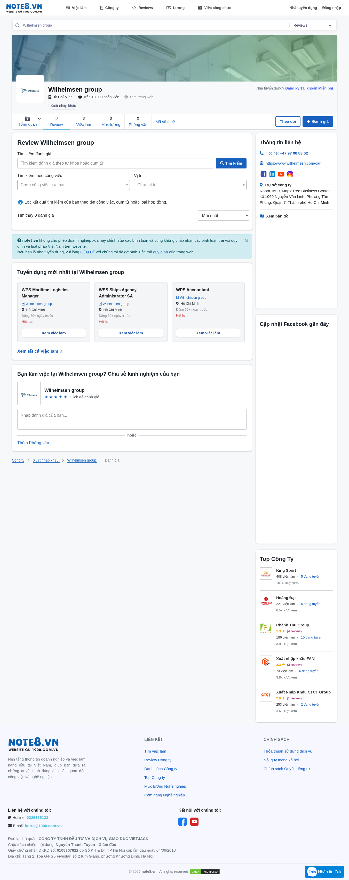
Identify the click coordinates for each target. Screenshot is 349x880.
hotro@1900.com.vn (43, 826)
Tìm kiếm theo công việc (39, 175)
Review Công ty (157, 760)
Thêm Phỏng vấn (33, 443)
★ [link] (46, 397)
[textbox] (74, 185)
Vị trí (138, 175)
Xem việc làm (54, 332)
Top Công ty (154, 777)
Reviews (142, 8)
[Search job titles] (115, 163)
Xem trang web (138, 97)
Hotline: (287, 153)
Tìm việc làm (155, 751)
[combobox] (154, 25)
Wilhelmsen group (82, 460)
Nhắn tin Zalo (324, 872)
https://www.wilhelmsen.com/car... (294, 163)
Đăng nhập (331, 8)
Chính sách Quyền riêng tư (287, 768)
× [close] (247, 240)
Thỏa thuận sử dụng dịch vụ (288, 751)
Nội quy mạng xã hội (281, 760)
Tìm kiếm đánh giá (34, 154)
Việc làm (76, 8)
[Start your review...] (132, 420)
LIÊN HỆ (87, 252)
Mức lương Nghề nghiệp (165, 786)
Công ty (109, 8)
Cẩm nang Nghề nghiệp (164, 795)
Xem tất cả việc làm (41, 351)
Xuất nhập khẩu (46, 460)
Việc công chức (214, 8)
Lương (175, 8)
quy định (160, 252)
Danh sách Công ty (160, 768)
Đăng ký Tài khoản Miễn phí (309, 88)
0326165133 (37, 817)
